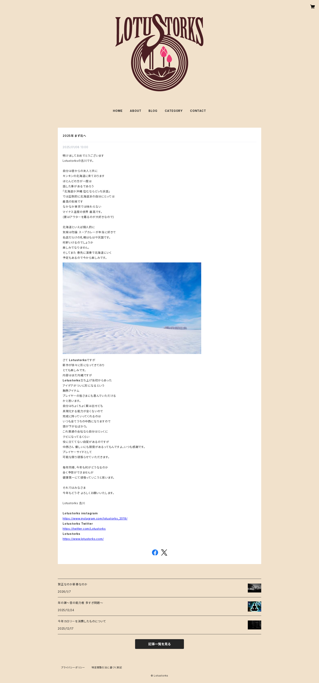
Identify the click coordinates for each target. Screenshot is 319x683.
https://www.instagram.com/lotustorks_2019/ (95, 518)
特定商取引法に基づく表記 (107, 667)
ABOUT (135, 110)
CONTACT (198, 110)
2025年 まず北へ (74, 135)
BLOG (153, 110)
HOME (117, 110)
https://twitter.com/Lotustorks (84, 528)
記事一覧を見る (159, 644)
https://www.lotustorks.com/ (83, 539)
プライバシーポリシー (73, 667)
